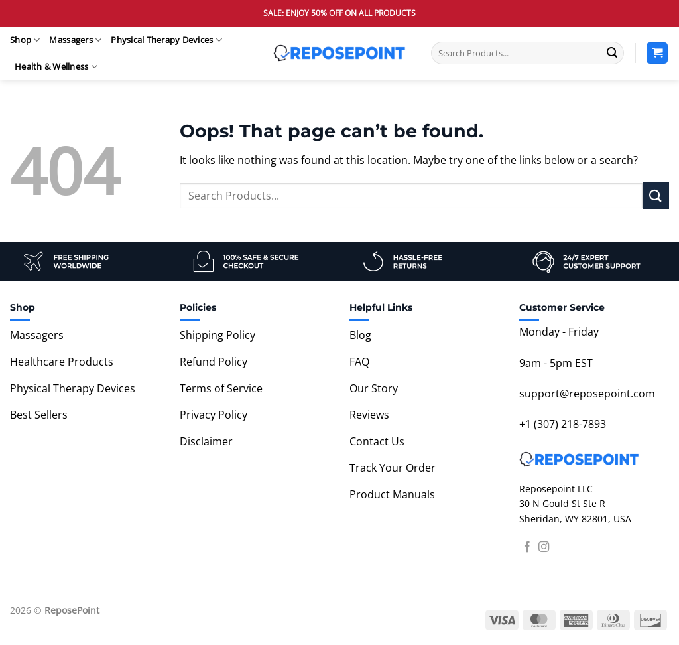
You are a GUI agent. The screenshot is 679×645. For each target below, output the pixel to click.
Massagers (75, 40)
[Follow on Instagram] (543, 547)
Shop (25, 40)
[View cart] (657, 53)
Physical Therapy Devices (166, 40)
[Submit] (612, 53)
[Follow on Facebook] (527, 547)
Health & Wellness (56, 66)
